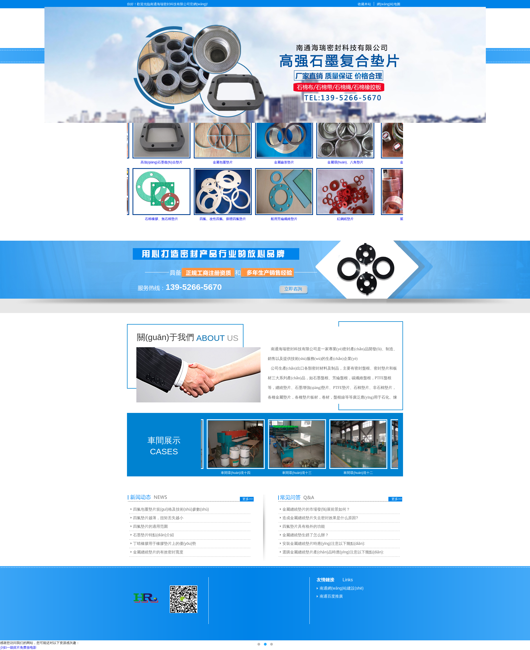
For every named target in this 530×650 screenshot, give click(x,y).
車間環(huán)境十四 (239, 473)
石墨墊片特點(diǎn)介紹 (153, 535)
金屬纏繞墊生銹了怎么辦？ (305, 535)
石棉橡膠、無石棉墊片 (165, 219)
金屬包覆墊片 (227, 162)
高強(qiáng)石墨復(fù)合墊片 (165, 162)
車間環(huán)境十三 (301, 473)
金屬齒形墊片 (288, 162)
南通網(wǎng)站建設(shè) (342, 588)
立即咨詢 (293, 288)
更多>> (247, 499)
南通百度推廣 (331, 596)
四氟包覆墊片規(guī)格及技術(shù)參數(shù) (171, 509)
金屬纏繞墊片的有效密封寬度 (158, 552)
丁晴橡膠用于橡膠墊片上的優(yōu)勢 (164, 543)
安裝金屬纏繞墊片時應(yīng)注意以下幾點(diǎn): (323, 543)
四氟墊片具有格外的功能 (303, 526)
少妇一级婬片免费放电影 (18, 647)
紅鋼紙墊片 (349, 219)
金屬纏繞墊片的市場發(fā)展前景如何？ (316, 509)
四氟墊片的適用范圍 (150, 526)
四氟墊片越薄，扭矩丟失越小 (158, 518)
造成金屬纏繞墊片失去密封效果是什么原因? (320, 518)
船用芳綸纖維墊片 (288, 219)
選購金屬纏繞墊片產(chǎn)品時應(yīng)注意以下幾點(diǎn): (333, 552)
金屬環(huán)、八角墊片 (349, 162)
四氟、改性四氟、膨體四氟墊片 (226, 219)
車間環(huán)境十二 (362, 473)
